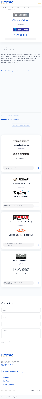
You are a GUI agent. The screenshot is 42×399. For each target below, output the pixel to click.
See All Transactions (21, 125)
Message (5, 331)
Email (4, 317)
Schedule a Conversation (12, 371)
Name (4, 310)
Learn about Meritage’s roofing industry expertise (15, 71)
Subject (5, 324)
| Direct (7, 364)
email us (3, 366)
